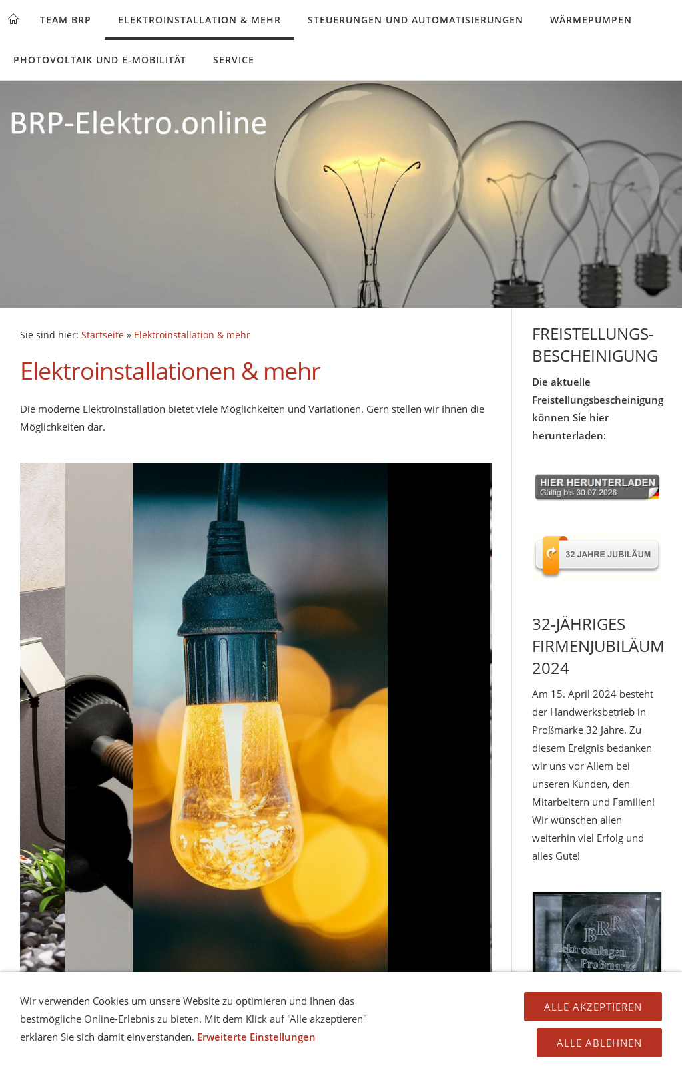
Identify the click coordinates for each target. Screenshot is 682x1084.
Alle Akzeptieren (593, 1006)
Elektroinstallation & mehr (199, 19)
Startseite (102, 335)
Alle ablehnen (599, 1042)
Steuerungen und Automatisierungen (415, 19)
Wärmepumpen (591, 19)
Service (233, 59)
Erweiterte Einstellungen (256, 1036)
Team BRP (65, 19)
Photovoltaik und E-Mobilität (99, 59)
